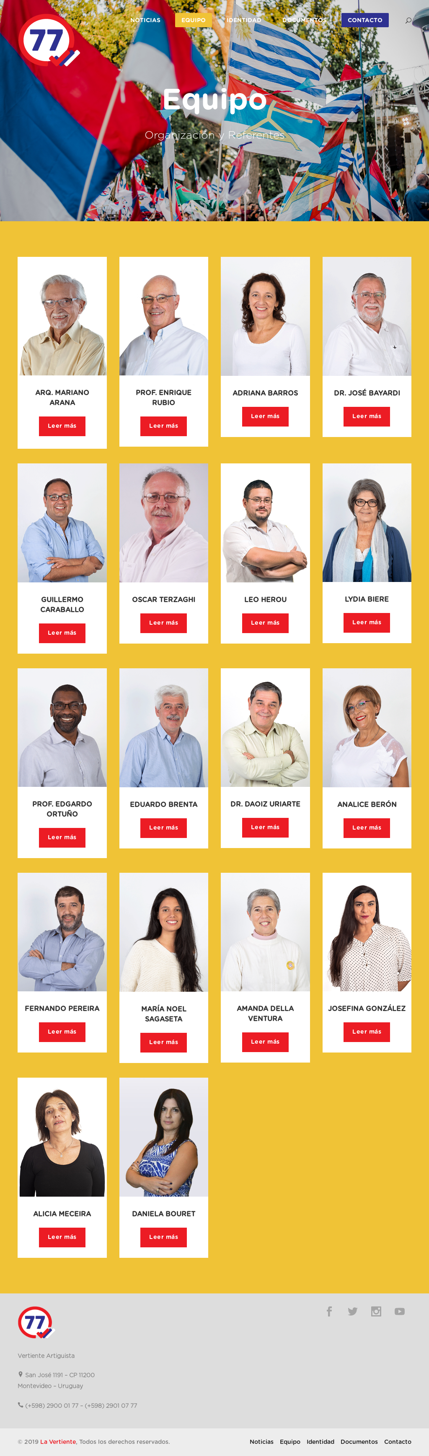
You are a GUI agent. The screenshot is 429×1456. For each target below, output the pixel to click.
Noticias (145, 20)
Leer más (62, 426)
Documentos (304, 20)
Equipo (193, 20)
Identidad (244, 20)
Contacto (365, 20)
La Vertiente (58, 1442)
